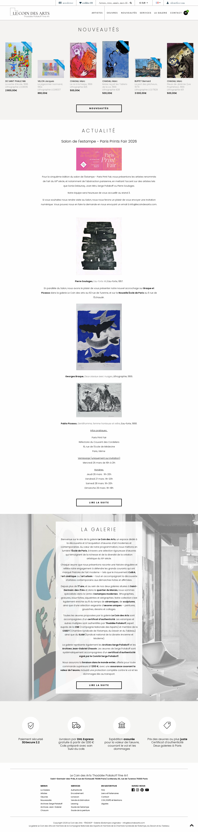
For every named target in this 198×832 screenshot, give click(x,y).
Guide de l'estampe (80, 807)
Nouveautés (129, 12)
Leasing (74, 803)
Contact (176, 12)
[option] (18, 71)
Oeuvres (44, 797)
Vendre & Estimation (80, 800)
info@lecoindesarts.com (134, 823)
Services (145, 12)
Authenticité (76, 790)
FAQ (103, 790)
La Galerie (160, 12)
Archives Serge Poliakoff (51, 803)
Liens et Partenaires (110, 793)
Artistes (44, 793)
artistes (97, 12)
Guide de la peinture (80, 810)
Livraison (75, 797)
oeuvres (112, 12)
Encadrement (77, 793)
